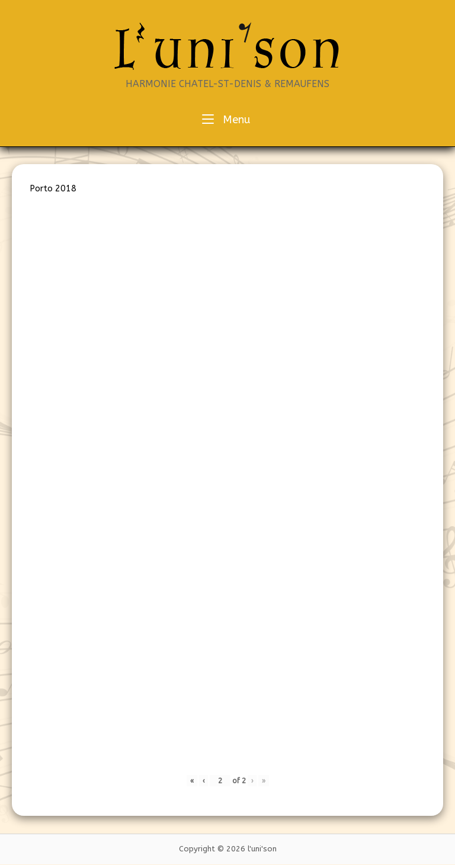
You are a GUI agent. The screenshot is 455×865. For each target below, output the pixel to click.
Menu (226, 118)
